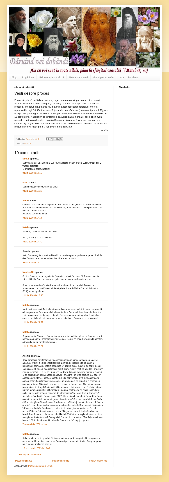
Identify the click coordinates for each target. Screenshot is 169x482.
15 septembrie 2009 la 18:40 (36, 448)
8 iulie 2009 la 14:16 (32, 173)
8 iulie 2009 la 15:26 (32, 191)
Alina (25, 200)
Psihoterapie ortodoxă (51, 77)
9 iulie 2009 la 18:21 (32, 262)
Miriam (25, 158)
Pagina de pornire (60, 461)
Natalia (26, 227)
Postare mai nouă (23, 461)
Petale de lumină (78, 77)
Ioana (25, 182)
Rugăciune (28, 77)
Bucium (27, 143)
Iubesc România (129, 77)
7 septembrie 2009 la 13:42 (35, 424)
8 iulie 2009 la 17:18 (32, 218)
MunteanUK (28, 272)
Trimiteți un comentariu (30, 454)
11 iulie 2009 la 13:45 (32, 295)
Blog (14, 77)
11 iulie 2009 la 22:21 (32, 346)
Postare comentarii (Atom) (40, 466)
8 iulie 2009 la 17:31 (32, 241)
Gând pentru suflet (103, 77)
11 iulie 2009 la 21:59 (32, 322)
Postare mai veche (98, 461)
